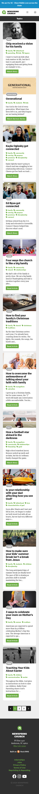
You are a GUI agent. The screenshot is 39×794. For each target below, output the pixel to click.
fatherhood (19, 51)
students (18, 103)
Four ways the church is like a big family (19, 262)
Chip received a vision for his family (19, 45)
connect (10, 160)
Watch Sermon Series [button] (16, 119)
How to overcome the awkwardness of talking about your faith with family (19, 378)
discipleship (21, 158)
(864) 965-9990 (19, 746)
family (9, 51)
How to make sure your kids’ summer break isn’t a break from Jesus (17, 555)
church (9, 270)
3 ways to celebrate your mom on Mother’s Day (19, 615)
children (27, 564)
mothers (26, 622)
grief (19, 447)
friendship (11, 447)
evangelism (19, 387)
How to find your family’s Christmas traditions (17, 318)
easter (24, 677)
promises (10, 158)
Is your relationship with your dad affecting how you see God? (19, 494)
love (27, 503)
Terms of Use (19, 768)
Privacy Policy (19, 765)
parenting (10, 53)
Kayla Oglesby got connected (17, 147)
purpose (18, 155)
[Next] (28, 708)
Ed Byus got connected (13, 204)
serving (10, 155)
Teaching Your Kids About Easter (17, 669)
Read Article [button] (12, 288)
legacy (25, 53)
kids (18, 53)
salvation (10, 389)
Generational (14, 98)
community (19, 153)
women (17, 622)
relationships (20, 270)
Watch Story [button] (12, 71)
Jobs (19, 762)
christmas (27, 325)
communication (13, 677)
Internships (19, 760)
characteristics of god (15, 505)
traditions (10, 328)
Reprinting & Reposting (19, 770)
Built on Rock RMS (19, 751)
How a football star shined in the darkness (17, 435)
